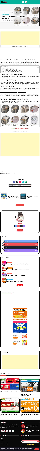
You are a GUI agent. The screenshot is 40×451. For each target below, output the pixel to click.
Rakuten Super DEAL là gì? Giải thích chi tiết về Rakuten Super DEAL (32, 426)
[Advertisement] (20, 38)
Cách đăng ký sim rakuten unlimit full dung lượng (18, 264)
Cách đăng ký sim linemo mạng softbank (16, 275)
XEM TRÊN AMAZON (15, 128)
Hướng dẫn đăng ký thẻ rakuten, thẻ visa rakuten (18, 269)
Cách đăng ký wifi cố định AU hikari (15, 281)
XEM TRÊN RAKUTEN (24, 128)
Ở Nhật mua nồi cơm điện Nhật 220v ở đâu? (10, 68)
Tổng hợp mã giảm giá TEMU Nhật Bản (9, 391)
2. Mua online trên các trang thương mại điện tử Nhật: (13, 70)
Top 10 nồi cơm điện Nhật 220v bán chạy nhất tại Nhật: (12, 71)
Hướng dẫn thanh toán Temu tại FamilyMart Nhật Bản (28, 395)
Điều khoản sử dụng (16, 449)
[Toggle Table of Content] (37, 67)
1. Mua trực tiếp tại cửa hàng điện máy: (10, 69)
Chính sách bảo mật (9, 449)
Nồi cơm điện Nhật (4, 173)
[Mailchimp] (38, 441)
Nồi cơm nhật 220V (11, 173)
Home (3, 12)
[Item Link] (4, 263)
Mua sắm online (7, 12)
